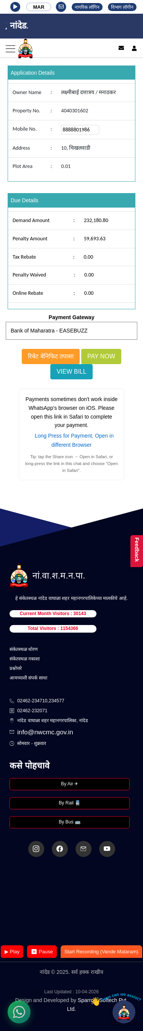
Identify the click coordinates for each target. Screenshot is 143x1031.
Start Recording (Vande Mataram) (101, 951)
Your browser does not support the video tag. (71, 901)
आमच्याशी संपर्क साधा (28, 678)
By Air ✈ (69, 783)
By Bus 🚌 (69, 822)
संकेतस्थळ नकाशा (25, 659)
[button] (15, 7)
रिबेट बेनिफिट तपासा (51, 356)
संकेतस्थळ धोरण (24, 649)
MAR (39, 7)
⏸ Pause (42, 951)
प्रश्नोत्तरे (16, 668)
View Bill (71, 371)
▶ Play (12, 951)
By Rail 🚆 (69, 803)
